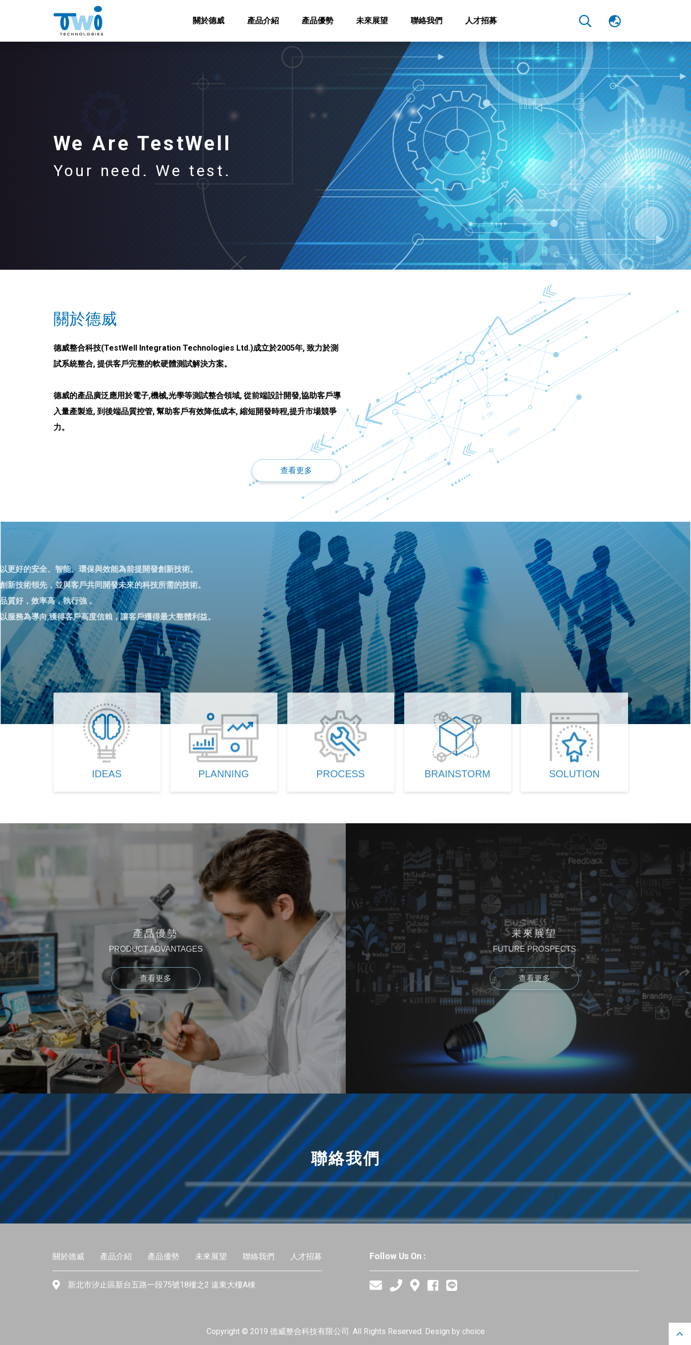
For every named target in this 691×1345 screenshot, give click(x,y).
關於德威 (68, 1256)
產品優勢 (163, 1256)
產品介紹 (116, 1256)
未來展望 (211, 1256)
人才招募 (306, 1256)
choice (473, 1331)
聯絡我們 (258, 1256)
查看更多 (296, 470)
